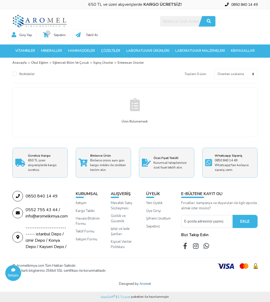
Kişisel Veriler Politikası (121, 244)
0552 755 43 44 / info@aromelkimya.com (40, 213)
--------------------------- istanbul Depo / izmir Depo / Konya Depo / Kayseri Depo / (39, 237)
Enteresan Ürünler (131, 63)
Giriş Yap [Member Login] (25, 35)
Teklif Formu (85, 231)
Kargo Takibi (85, 211)
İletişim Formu (86, 239)
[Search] (187, 21)
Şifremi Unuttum (158, 218)
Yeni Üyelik (154, 203)
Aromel (145, 283)
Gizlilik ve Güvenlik (118, 219)
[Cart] (54, 35)
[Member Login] (14, 35)
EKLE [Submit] (245, 221)
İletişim (81, 203)
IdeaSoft (108, 297)
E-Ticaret (124, 297)
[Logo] (40, 21)
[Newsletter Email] (207, 221)
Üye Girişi (153, 211)
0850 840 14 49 (35, 196)
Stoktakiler (27, 74)
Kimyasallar (243, 50)
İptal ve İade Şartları (120, 231)
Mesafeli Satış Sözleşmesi (121, 206)
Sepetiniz (153, 226)
